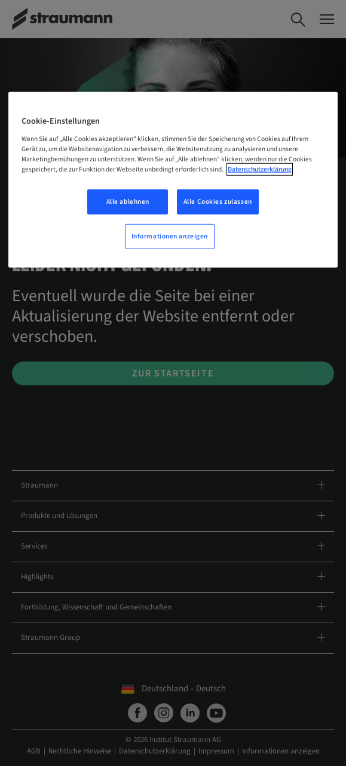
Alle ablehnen (127, 202)
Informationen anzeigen (170, 236)
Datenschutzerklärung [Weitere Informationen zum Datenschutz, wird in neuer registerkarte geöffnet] (260, 169)
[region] (172, 180)
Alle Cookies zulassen (217, 202)
